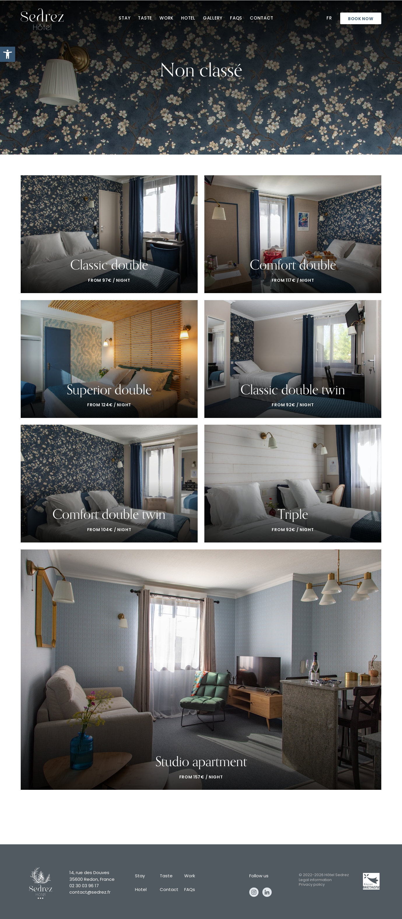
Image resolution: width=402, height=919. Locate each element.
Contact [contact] (261, 18)
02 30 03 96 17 (84, 886)
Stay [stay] (124, 18)
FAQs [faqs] (236, 18)
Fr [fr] (329, 18)
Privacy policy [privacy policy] (312, 885)
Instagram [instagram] (254, 892)
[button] (7, 54)
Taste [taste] (145, 18)
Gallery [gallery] (212, 18)
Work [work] (166, 18)
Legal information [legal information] (315, 880)
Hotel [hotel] (188, 18)
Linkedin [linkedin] (267, 892)
